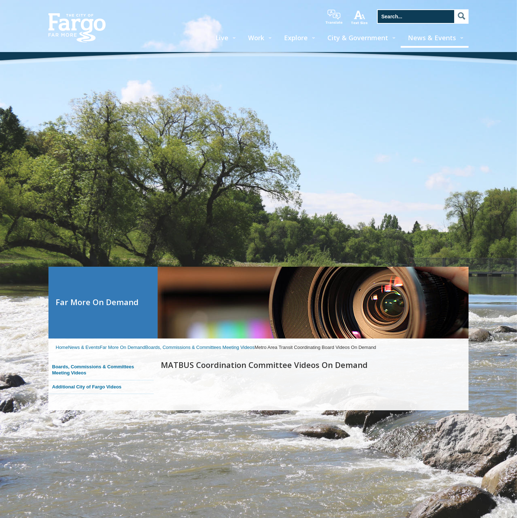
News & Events (432, 37)
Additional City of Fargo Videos (86, 386)
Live (221, 37)
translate (334, 17)
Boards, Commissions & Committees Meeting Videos (200, 347)
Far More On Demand (122, 347)
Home (62, 347)
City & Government (357, 37)
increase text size (359, 17)
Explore (296, 37)
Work (256, 37)
